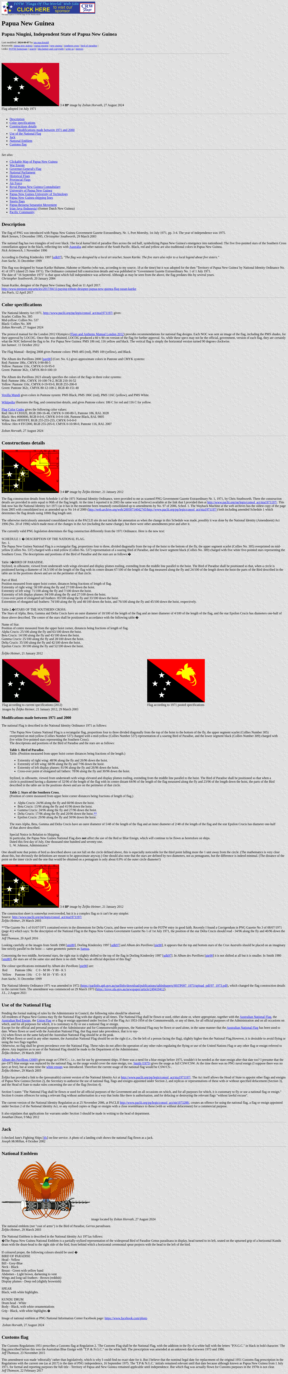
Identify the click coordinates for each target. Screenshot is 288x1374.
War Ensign (17, 165)
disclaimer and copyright (51, 48)
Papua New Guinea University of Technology (39, 194)
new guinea (56, 45)
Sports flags (17, 201)
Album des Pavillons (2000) (20, 1059)
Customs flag (18, 144)
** (95, 813)
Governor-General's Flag (25, 169)
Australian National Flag (255, 1017)
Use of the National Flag (25, 133)
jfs (45, 1137)
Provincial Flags (20, 179)
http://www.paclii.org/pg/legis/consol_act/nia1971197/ (78, 313)
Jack (12, 137)
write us (70, 48)
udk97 (57, 257)
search (32, 48)
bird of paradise (89, 45)
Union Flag (44, 1020)
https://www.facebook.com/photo (126, 1318)
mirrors (79, 48)
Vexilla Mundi (11, 395)
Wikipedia (8, 402)
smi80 (71, 945)
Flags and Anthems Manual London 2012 (97, 334)
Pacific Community (22, 212)
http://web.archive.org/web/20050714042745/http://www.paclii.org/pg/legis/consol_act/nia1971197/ (152, 509)
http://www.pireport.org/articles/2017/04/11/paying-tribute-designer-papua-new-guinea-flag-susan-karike (69, 289)
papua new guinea (23, 45)
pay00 (47, 359)
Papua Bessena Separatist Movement (33, 205)
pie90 (158, 945)
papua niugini (41, 45)
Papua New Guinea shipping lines (31, 197)
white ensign (54, 1067)
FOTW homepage (18, 48)
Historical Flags (20, 176)
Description (17, 119)
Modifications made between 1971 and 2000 (46, 130)
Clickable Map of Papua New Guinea (33, 161)
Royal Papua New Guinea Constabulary (35, 187)
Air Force (16, 183)
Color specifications (22, 122)
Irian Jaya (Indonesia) (24, 208)
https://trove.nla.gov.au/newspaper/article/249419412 (130, 989)
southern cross (71, 45)
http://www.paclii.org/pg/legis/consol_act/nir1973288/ (154, 1102)
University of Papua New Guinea (31, 190)
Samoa (84, 948)
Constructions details (23, 126)
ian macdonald (41, 42)
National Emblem (21, 140)
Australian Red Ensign (16, 1020)
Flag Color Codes (13, 409)
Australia (75, 246)
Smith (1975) (141, 1063)
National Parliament (22, 172)
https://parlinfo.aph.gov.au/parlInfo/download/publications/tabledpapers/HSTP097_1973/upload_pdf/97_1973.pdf (154, 985)
